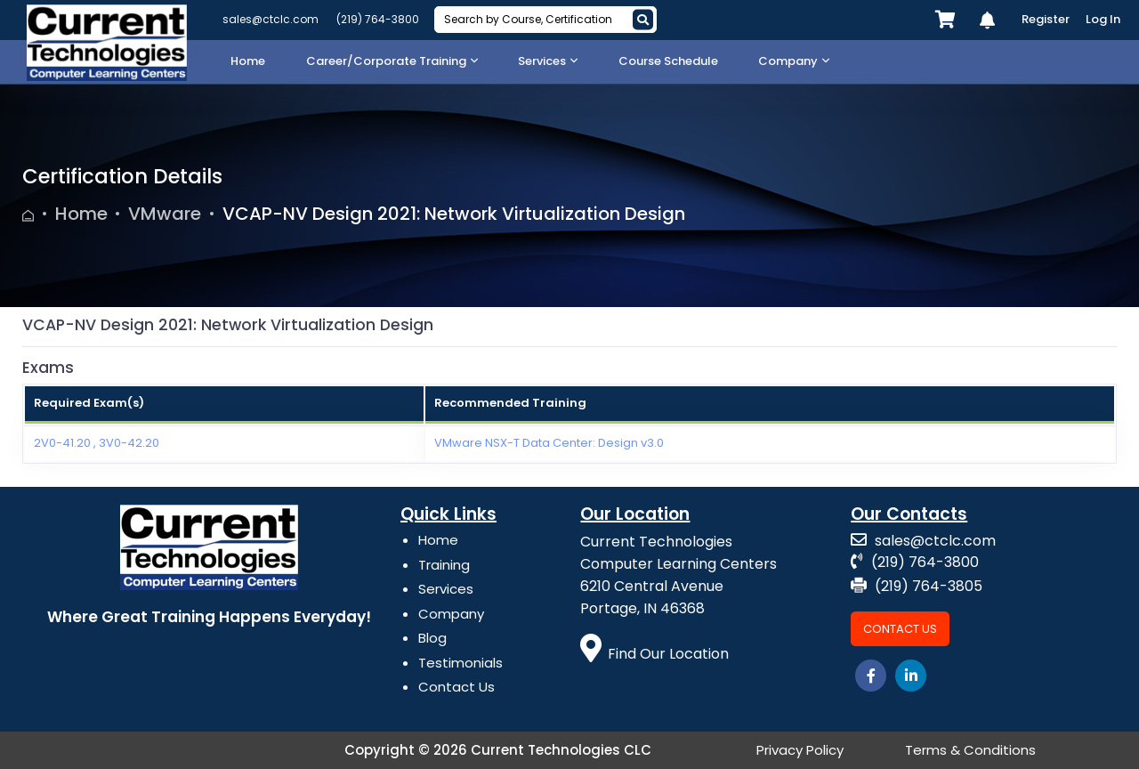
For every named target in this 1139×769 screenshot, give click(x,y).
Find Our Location (654, 654)
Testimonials (460, 662)
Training (444, 564)
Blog (432, 637)
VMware (164, 213)
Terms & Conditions (970, 750)
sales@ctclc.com (270, 19)
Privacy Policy (800, 750)
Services (445, 588)
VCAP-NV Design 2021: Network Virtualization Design (453, 213)
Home (81, 213)
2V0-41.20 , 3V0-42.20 (96, 442)
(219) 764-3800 (377, 19)
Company (451, 613)
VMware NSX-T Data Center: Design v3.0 (549, 442)
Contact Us (456, 686)
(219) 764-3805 (916, 586)
